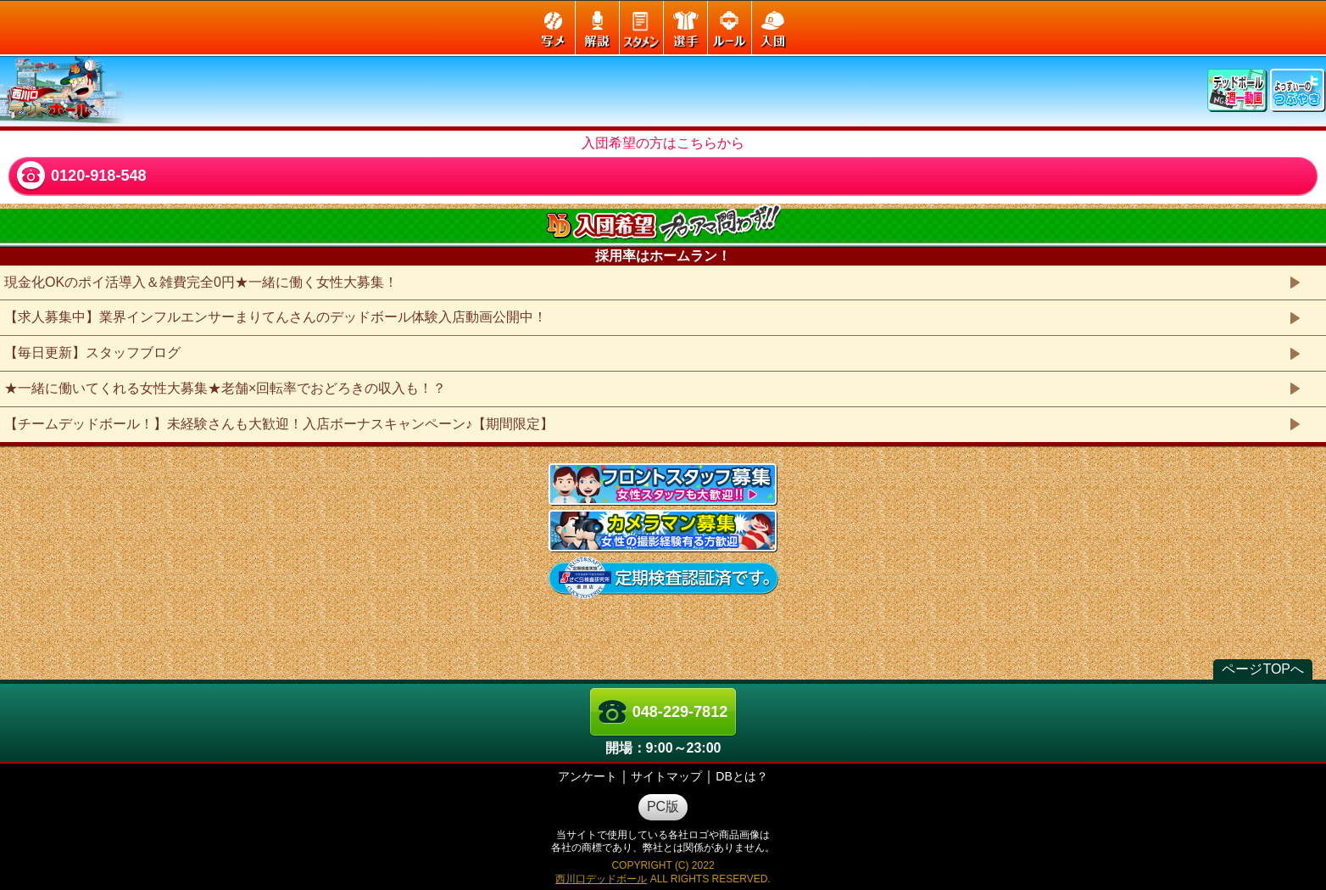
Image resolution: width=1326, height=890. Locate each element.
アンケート (587, 776)
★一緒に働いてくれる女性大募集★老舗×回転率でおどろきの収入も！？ (225, 388)
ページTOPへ (1263, 669)
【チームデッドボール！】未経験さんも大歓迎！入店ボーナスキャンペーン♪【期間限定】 (279, 424)
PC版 (663, 806)
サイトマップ (666, 776)
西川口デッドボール (601, 879)
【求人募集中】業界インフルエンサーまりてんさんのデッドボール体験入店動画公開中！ (275, 317)
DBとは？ (742, 776)
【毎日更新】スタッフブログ (92, 352)
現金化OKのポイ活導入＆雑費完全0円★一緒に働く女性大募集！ (201, 282)
